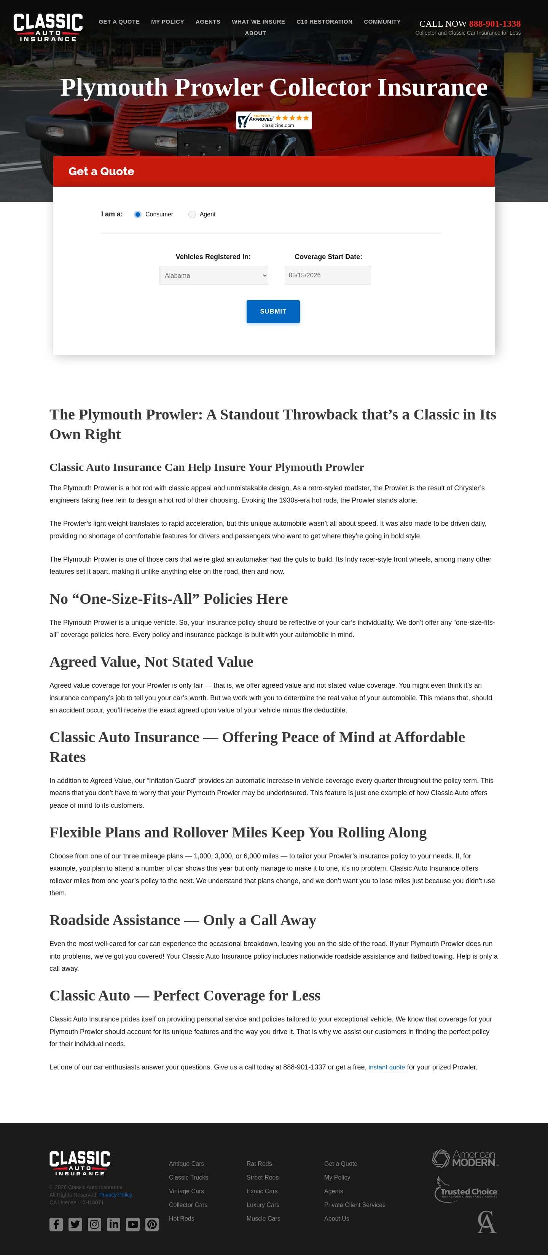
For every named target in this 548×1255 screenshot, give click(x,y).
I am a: (112, 214)
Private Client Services (355, 1200)
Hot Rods (181, 1213)
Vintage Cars (186, 1186)
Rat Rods (259, 1159)
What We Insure (258, 21)
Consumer (159, 214)
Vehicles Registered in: (213, 257)
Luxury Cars (263, 1200)
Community (382, 21)
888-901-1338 (495, 24)
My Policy (167, 21)
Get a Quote (119, 21)
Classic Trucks (188, 1172)
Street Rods (263, 1172)
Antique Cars (186, 1159)
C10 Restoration (325, 21)
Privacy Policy (115, 1191)
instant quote (388, 1062)
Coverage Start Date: (328, 257)
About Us (336, 1213)
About (255, 33)
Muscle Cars (263, 1213)
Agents (208, 21)
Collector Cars (188, 1200)
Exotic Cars (262, 1186)
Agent (207, 214)
